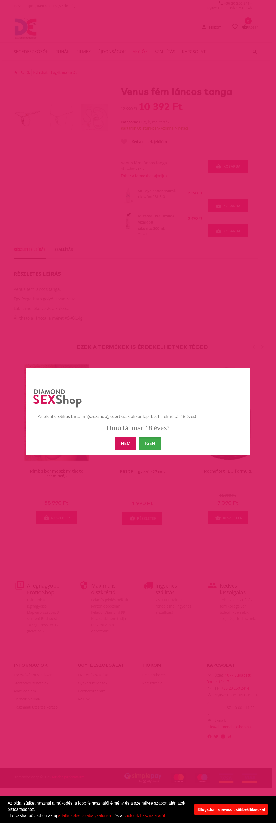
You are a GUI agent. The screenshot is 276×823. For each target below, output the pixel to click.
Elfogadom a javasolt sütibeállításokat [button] (231, 809)
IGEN (150, 443)
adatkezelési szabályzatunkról (86, 815)
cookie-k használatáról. (144, 815)
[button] (168, 816)
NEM (125, 443)
